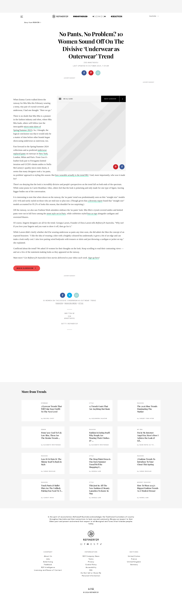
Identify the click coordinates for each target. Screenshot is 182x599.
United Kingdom (134, 569)
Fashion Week (71, 310)
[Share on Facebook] (84, 72)
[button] (147, 18)
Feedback (48, 572)
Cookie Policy (91, 572)
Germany (134, 572)
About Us (48, 563)
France (134, 566)
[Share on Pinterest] (91, 72)
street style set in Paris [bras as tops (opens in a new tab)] (56, 220)
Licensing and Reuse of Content (48, 577)
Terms (90, 566)
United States (134, 563)
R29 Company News (91, 563)
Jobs (48, 566)
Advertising (48, 569)
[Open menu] (22, 15)
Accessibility (91, 574)
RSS (91, 577)
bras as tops (92, 220)
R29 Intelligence (48, 574)
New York (43, 153)
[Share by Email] (97, 72)
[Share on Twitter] (69, 302)
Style (80, 310)
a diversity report (95, 208)
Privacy (91, 569)
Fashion (59, 310)
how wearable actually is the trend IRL (33, 178)
